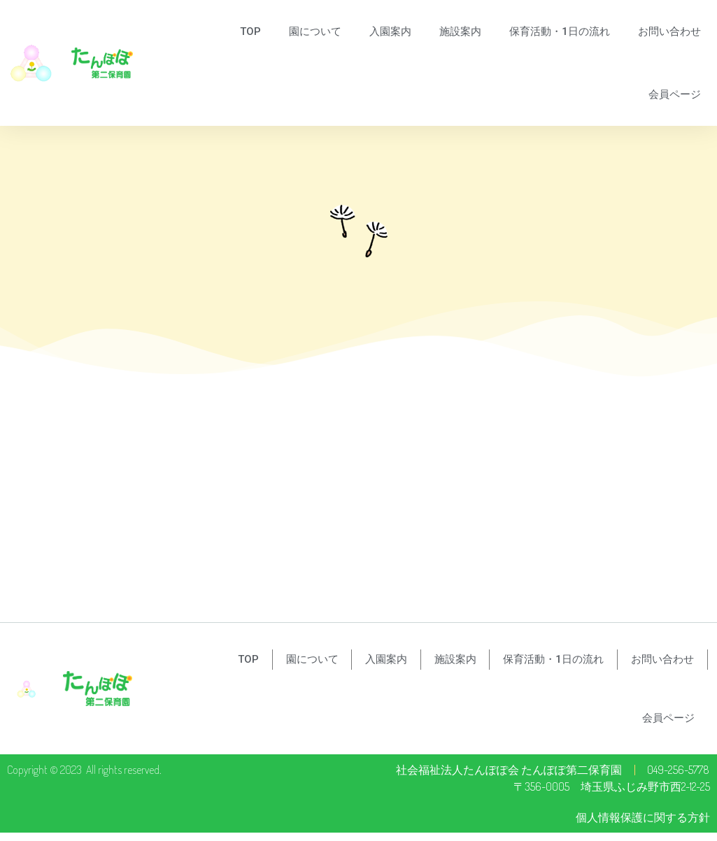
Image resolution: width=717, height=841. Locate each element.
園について (315, 31)
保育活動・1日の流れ (559, 31)
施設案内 (460, 31)
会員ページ (674, 94)
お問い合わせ (669, 31)
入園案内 (390, 31)
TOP (250, 31)
